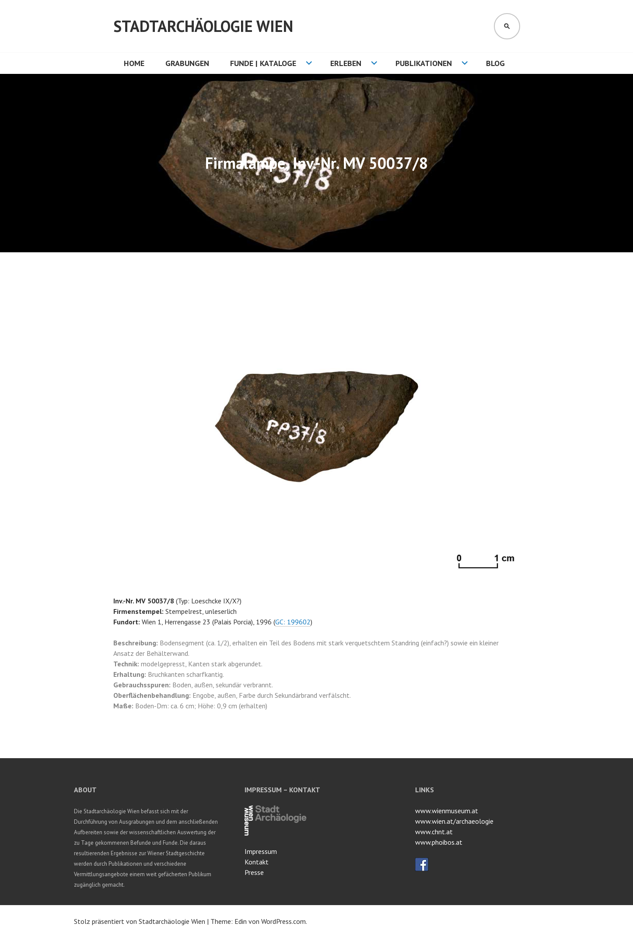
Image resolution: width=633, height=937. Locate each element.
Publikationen (423, 63)
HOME (134, 63)
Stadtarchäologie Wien (203, 26)
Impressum (261, 851)
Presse (254, 872)
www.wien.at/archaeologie (454, 821)
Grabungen (187, 63)
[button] (512, 286)
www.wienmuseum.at (446, 810)
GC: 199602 (293, 621)
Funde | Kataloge (263, 63)
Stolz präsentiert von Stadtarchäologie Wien (139, 921)
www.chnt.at (434, 831)
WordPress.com (283, 921)
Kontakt (257, 861)
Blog (495, 63)
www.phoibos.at (438, 842)
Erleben (345, 63)
